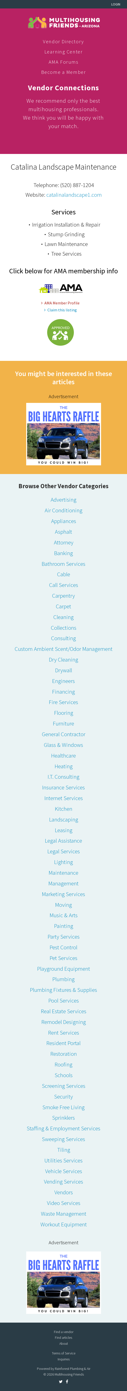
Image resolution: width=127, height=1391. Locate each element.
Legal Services (63, 851)
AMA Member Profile (60, 302)
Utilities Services (63, 1160)
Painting (63, 925)
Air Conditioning (63, 510)
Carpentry (63, 595)
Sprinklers (63, 1117)
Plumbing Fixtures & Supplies (63, 989)
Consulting (63, 638)
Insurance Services (63, 787)
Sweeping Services (63, 1139)
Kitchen (63, 808)
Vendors (63, 1192)
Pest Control (63, 947)
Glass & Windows (63, 744)
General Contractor (63, 734)
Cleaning (63, 617)
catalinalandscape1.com (74, 194)
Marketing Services (63, 894)
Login (115, 4)
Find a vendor (63, 1332)
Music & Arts (64, 915)
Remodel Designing (63, 1021)
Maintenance (63, 872)
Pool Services (63, 1000)
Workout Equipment (63, 1224)
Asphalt (63, 531)
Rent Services (63, 1032)
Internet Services (63, 798)
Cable (63, 574)
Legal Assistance (63, 840)
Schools (64, 1075)
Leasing (63, 830)
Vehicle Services (63, 1171)
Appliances (63, 521)
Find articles (63, 1337)
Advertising (63, 499)
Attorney (63, 542)
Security (63, 1096)
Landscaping (63, 819)
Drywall (63, 670)
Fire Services (63, 702)
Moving (63, 904)
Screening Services (63, 1085)
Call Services (63, 584)
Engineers (63, 680)
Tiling (63, 1149)
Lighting (63, 861)
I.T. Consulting (63, 776)
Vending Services (63, 1181)
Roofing (63, 1064)
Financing (63, 691)
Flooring (63, 712)
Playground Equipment (63, 968)
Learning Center (63, 51)
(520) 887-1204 (77, 185)
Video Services (63, 1202)
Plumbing (63, 979)
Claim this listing (60, 309)
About (63, 1343)
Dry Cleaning (63, 659)
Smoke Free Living (63, 1107)
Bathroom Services (63, 563)
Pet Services (63, 957)
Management (63, 883)
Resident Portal (63, 1043)
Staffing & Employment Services (63, 1128)
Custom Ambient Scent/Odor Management (64, 648)
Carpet (63, 606)
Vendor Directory (63, 41)
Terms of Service (63, 1353)
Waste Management (63, 1213)
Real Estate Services (63, 1011)
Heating (64, 766)
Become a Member (63, 72)
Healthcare (63, 755)
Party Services (64, 936)
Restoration (63, 1053)
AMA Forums (64, 62)
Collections (63, 627)
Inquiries (64, 1359)
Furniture (63, 723)
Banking (63, 553)
